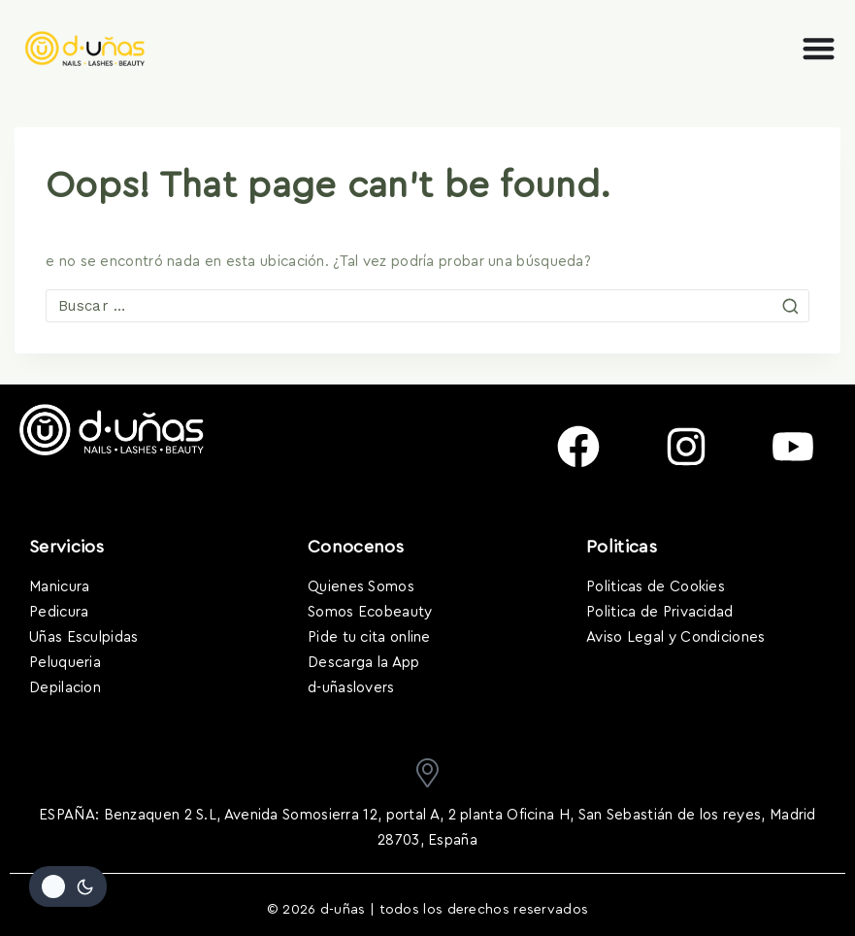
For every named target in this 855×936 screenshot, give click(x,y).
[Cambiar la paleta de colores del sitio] (68, 886)
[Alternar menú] (819, 48)
